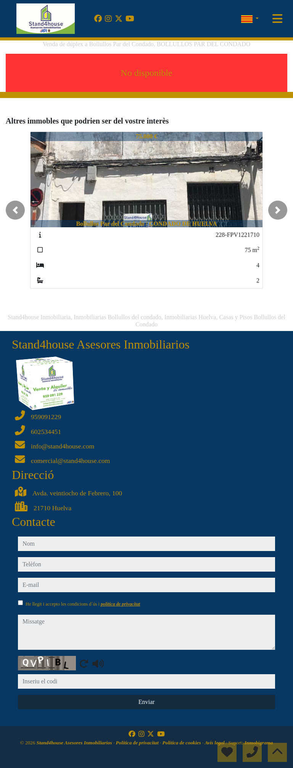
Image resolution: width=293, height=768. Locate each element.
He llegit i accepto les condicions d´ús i (83, 604)
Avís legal (215, 743)
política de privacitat (120, 604)
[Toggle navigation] (277, 18)
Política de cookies (182, 743)
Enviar (146, 702)
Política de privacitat (138, 743)
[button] (15, 210)
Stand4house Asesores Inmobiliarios (75, 743)
